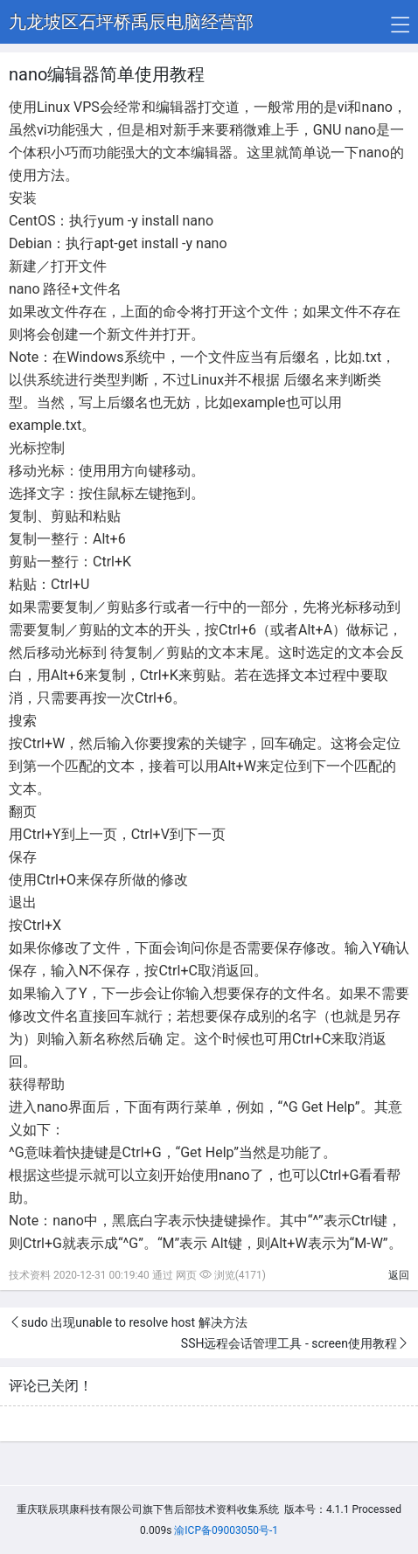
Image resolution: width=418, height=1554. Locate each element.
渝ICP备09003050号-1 (226, 1530)
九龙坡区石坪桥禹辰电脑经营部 (131, 21)
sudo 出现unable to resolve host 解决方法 (134, 1322)
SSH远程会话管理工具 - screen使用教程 (289, 1343)
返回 (398, 1275)
